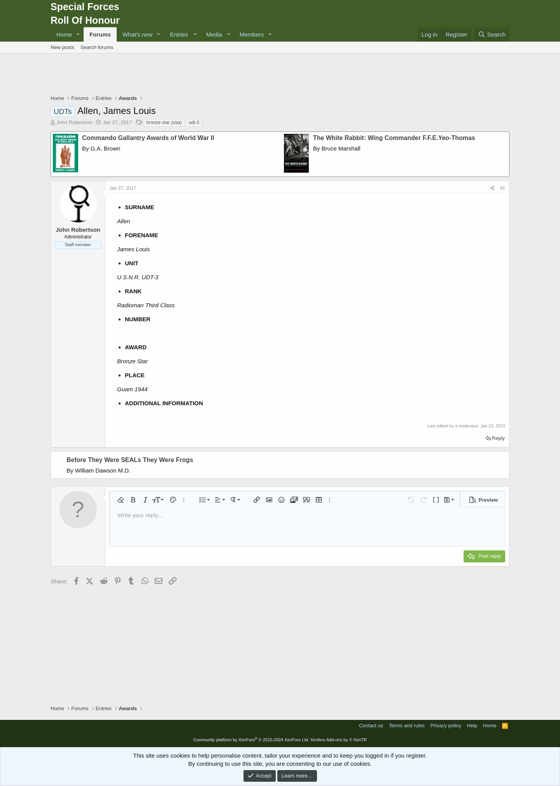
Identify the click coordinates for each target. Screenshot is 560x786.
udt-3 (194, 122)
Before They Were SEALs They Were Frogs (129, 460)
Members (252, 34)
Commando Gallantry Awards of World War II (148, 138)
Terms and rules (407, 725)
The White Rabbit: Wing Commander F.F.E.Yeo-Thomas (394, 138)
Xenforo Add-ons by (338, 739)
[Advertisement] (280, 75)
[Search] (491, 34)
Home (64, 34)
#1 (502, 188)
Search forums (97, 47)
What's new (137, 34)
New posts (62, 47)
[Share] (492, 188)
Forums (100, 34)
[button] (78, 34)
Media (214, 34)
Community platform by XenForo (251, 739)
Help (472, 725)
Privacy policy (445, 725)
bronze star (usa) (164, 122)
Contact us (371, 725)
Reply (498, 438)
